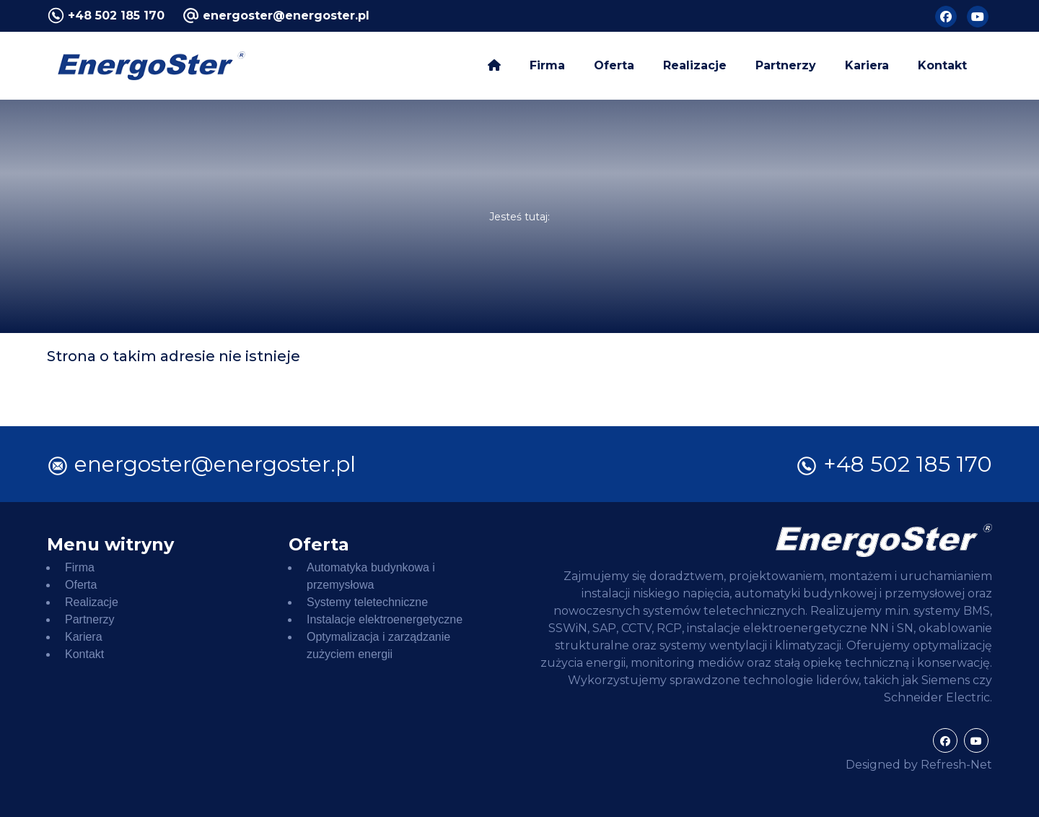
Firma (547, 65)
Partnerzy (785, 65)
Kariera (867, 65)
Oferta (614, 65)
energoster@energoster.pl (286, 15)
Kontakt (942, 65)
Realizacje (695, 65)
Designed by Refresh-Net (919, 764)
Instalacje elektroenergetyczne (384, 619)
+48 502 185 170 (116, 15)
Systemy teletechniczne (367, 602)
